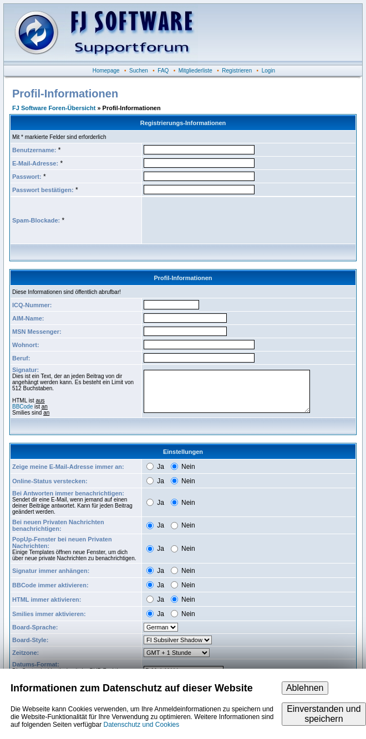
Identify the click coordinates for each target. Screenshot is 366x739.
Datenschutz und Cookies (141, 724)
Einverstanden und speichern (323, 714)
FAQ (163, 71)
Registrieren (237, 71)
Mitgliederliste (195, 71)
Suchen (138, 71)
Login (268, 71)
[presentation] (228, 220)
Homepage (106, 71)
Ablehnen (305, 688)
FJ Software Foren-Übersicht (53, 108)
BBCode (22, 407)
